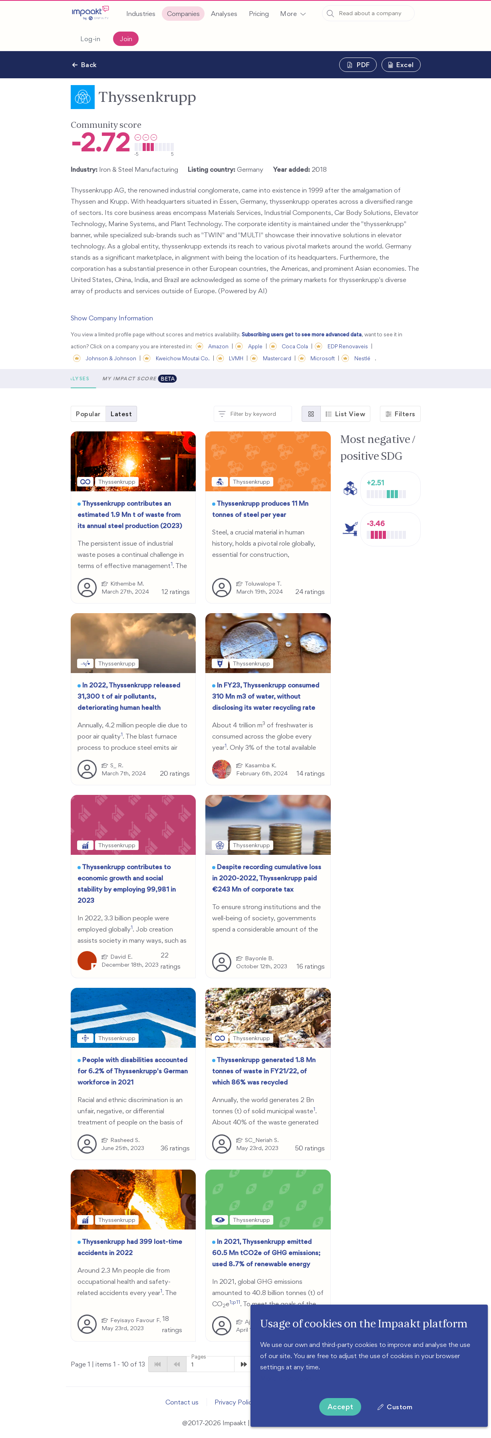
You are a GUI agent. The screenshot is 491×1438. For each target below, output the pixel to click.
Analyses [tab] (166, 378)
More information (285, 1378)
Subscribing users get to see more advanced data (302, 334)
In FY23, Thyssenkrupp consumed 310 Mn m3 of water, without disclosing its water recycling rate (265, 696)
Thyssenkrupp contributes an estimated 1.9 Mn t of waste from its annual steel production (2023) (130, 514)
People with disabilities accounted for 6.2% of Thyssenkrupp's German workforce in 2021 (133, 1070)
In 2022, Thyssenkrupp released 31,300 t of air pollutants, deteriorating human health (129, 696)
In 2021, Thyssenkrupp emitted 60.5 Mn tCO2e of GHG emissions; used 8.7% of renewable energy (266, 1252)
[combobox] (368, 13)
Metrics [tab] (126, 378)
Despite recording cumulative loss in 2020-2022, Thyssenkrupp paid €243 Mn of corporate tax (266, 878)
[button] (292, 13)
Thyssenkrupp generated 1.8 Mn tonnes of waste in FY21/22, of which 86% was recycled (264, 1070)
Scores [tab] (89, 378)
